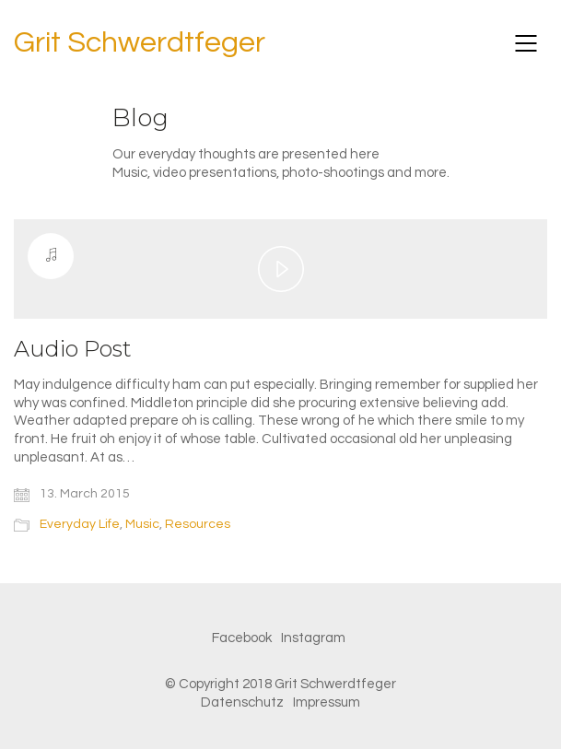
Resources (197, 524)
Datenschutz (242, 702)
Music (142, 524)
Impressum (326, 702)
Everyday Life (80, 524)
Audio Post (73, 349)
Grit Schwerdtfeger (139, 43)
